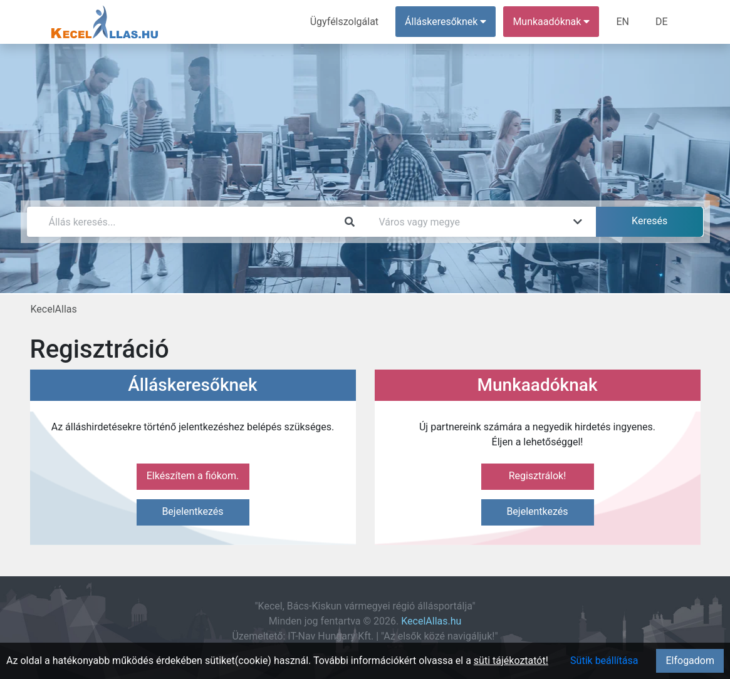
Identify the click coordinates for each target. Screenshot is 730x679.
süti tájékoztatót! (511, 660)
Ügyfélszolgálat (344, 22)
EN (622, 22)
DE (661, 22)
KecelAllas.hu (431, 621)
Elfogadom (689, 660)
